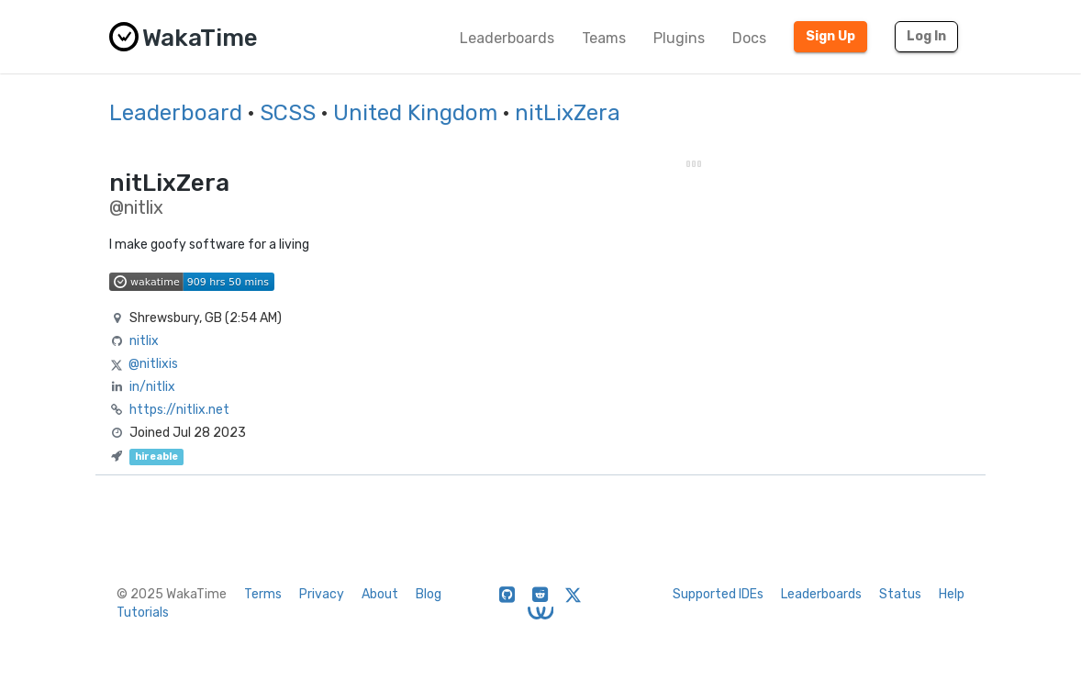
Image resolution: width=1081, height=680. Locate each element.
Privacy (321, 594)
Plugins (679, 38)
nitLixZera (567, 113)
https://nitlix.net (179, 410)
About (380, 594)
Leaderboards (507, 38)
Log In (926, 36)
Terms (263, 594)
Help (951, 594)
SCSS (288, 113)
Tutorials (143, 612)
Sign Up (830, 36)
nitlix (144, 341)
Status (900, 594)
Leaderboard (175, 113)
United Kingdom (415, 113)
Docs (749, 38)
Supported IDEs (718, 594)
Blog (428, 594)
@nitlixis (153, 364)
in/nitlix (152, 387)
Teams (604, 38)
